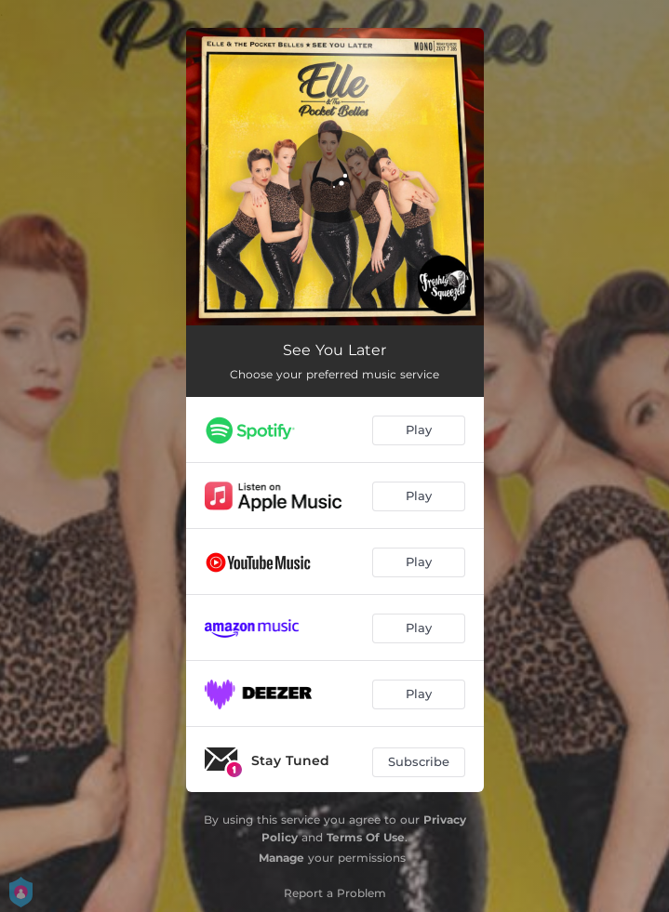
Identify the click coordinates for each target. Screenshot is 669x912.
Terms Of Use (366, 837)
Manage (281, 858)
